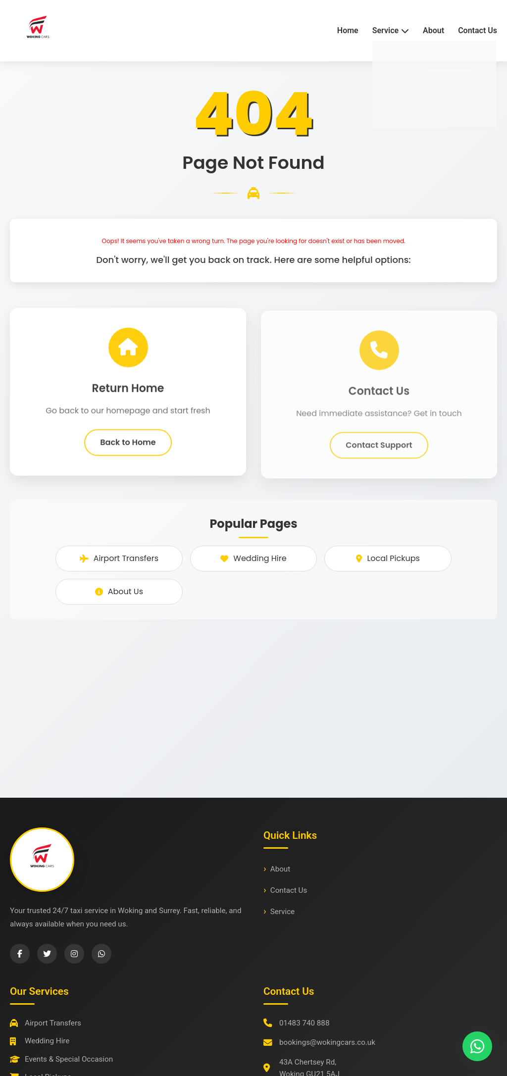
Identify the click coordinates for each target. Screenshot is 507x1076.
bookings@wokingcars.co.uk (327, 1042)
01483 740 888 (304, 1023)
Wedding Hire (253, 558)
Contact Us (477, 30)
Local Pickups (387, 558)
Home (347, 30)
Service (282, 911)
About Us (119, 591)
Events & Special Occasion (61, 1059)
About (433, 30)
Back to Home (127, 445)
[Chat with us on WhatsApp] (477, 1046)
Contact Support (379, 452)
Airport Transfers (119, 558)
